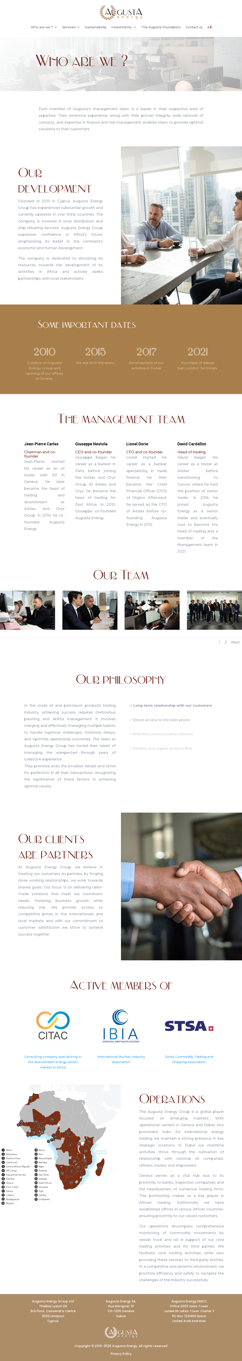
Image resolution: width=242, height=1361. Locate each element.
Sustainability (95, 27)
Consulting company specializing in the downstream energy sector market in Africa (52, 1062)
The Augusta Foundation (161, 27)
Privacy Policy (121, 1353)
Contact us (194, 27)
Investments (121, 27)
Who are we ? (42, 27)
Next (235, 642)
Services (69, 27)
